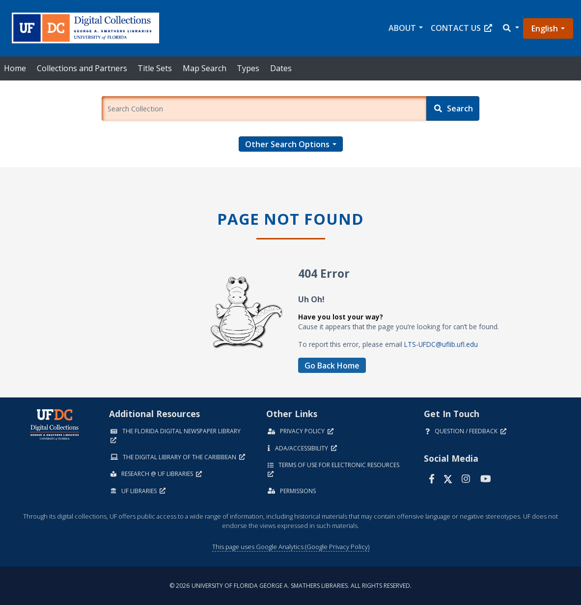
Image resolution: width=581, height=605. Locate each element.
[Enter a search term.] (264, 108)
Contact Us (461, 28)
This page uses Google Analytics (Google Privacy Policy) (290, 546)
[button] (510, 28)
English (544, 28)
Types (248, 68)
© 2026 (290, 585)
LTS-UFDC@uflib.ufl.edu (441, 344)
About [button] (402, 28)
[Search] (452, 108)
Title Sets (155, 68)
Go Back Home (332, 365)
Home (15, 68)
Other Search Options (287, 144)
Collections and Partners (82, 68)
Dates (281, 68)
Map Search (204, 68)
